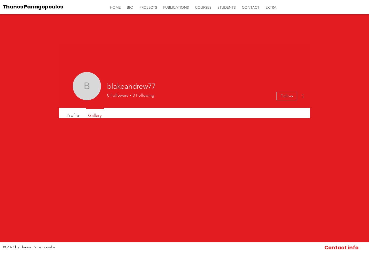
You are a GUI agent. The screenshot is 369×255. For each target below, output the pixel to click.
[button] (271, 5)
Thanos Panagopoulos (33, 6)
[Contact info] (341, 247)
